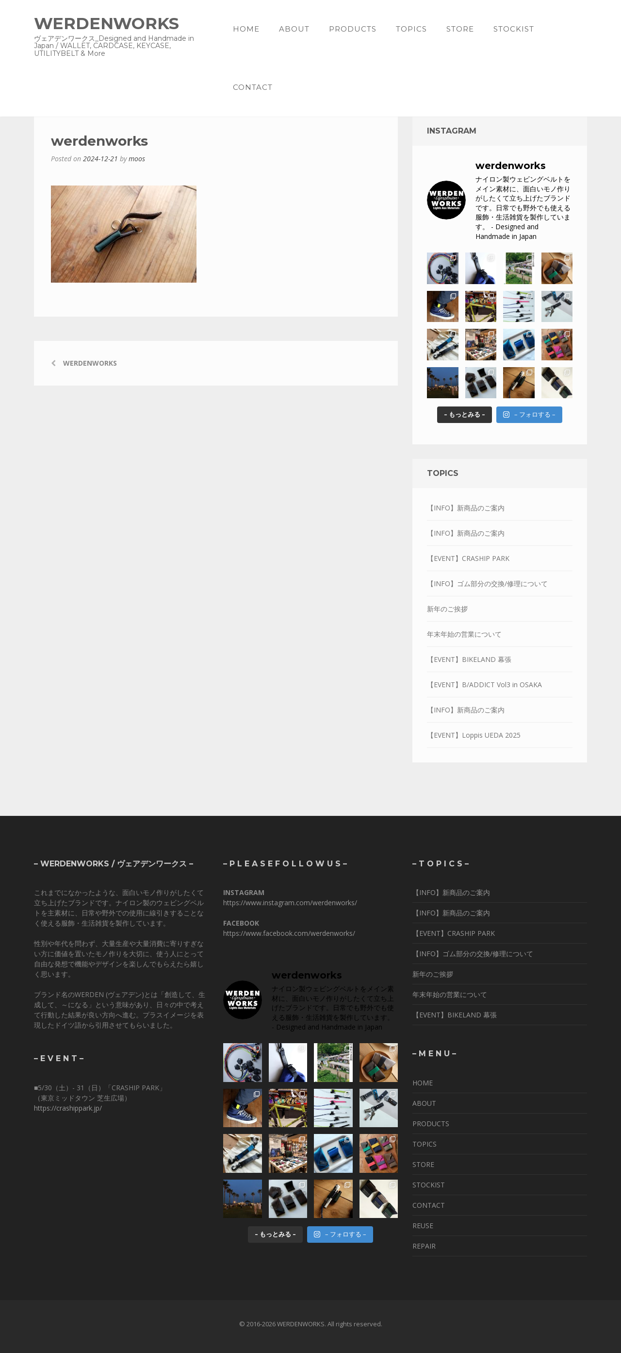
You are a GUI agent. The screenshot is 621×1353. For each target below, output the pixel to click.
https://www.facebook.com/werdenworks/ (289, 933)
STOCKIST (513, 29)
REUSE (422, 1225)
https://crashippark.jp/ (68, 1108)
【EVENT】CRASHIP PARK (468, 558)
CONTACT (253, 87)
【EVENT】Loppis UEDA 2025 (474, 735)
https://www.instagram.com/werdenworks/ (290, 902)
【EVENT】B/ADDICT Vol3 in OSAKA (484, 684)
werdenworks (90, 363)
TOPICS (411, 29)
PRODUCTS (352, 29)
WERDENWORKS (106, 23)
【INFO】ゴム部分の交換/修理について (487, 583)
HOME (246, 29)
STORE (460, 29)
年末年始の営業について (464, 634)
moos (137, 158)
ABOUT (294, 29)
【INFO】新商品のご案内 (466, 507)
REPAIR (424, 1246)
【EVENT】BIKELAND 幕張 (469, 659)
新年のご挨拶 (447, 608)
